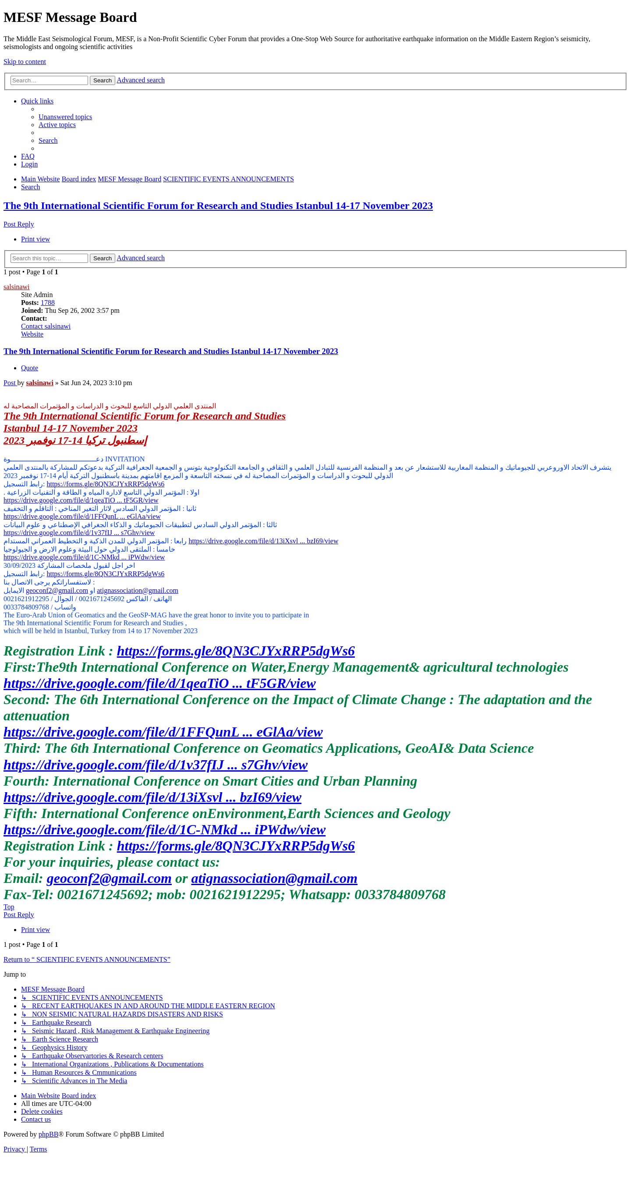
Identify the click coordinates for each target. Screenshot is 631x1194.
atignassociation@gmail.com (137, 590)
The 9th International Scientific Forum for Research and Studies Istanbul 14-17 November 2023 (218, 205)
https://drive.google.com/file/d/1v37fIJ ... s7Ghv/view (79, 532)
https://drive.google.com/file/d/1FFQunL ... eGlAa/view (82, 516)
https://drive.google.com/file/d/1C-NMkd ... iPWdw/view (84, 557)
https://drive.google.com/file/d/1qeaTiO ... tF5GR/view (81, 500)
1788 (48, 302)
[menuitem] (65, 116)
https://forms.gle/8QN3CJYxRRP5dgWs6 (105, 484)
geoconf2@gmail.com (57, 590)
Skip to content (25, 61)
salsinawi (17, 287)
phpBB (48, 1134)
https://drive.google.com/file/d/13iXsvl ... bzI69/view (263, 541)
